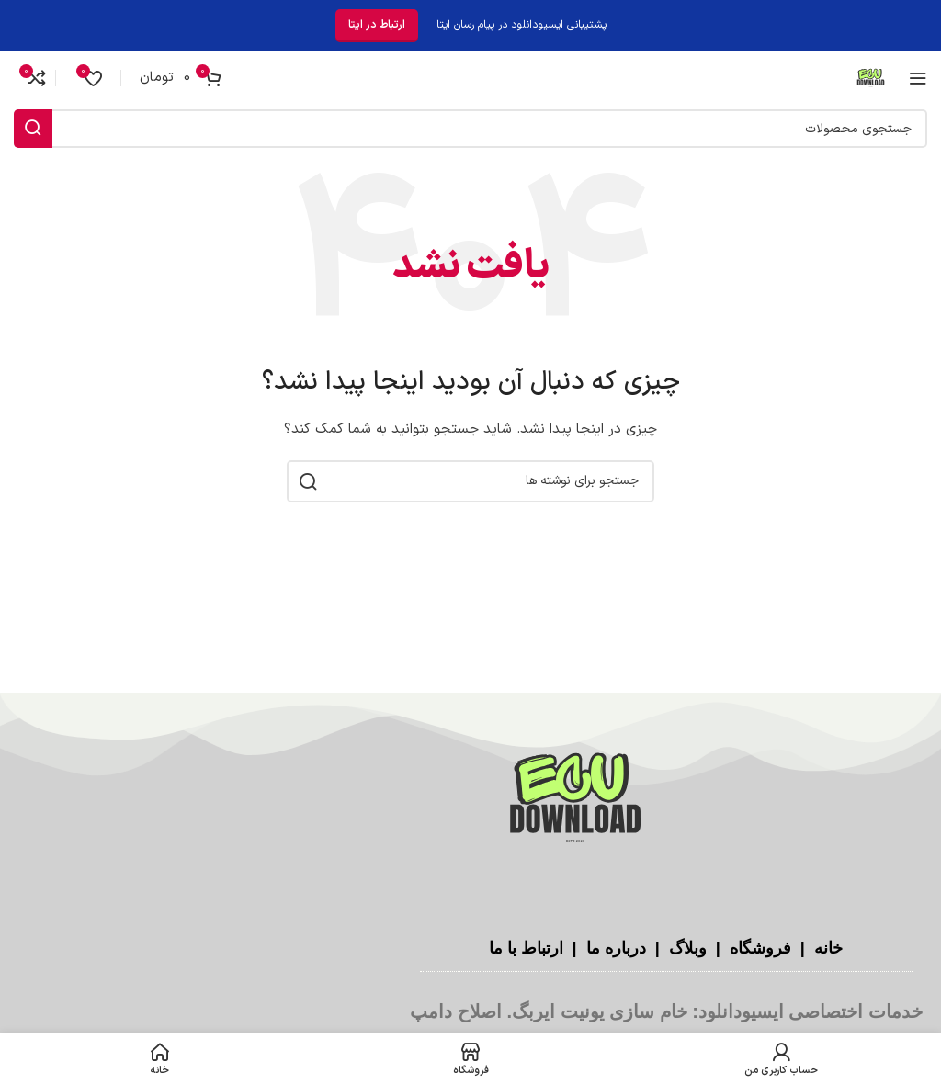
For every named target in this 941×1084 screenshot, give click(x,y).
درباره (625, 948)
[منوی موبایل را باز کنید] (918, 78)
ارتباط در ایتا (376, 25)
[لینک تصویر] (575, 799)
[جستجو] (470, 128)
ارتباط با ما (526, 948)
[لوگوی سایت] (870, 77)
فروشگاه (758, 948)
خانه (826, 948)
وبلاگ (685, 948)
